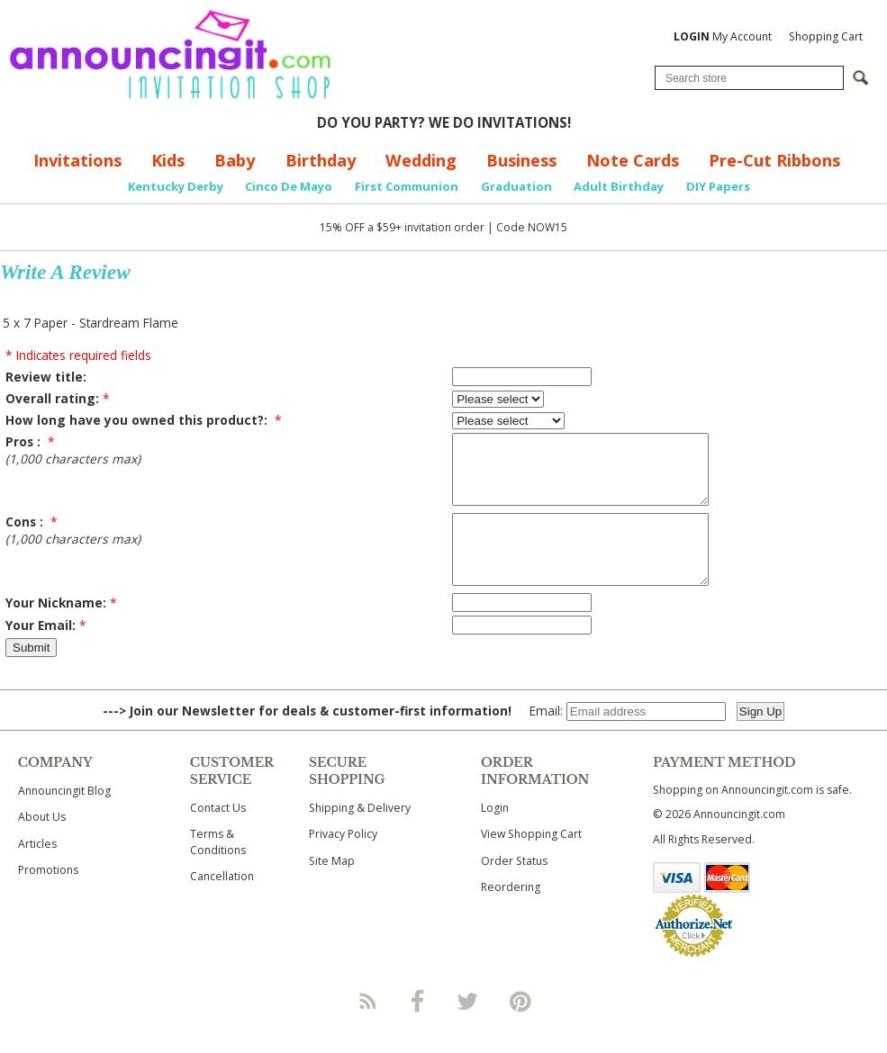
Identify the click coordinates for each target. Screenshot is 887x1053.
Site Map (332, 888)
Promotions (48, 896)
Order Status (514, 888)
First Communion (406, 186)
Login (495, 834)
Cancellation (222, 903)
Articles (37, 870)
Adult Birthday (619, 186)
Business (521, 160)
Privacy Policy (343, 860)
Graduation (516, 186)
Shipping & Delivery (360, 834)
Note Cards (632, 160)
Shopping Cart (826, 36)
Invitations (77, 160)
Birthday (320, 160)
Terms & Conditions (218, 868)
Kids (168, 160)
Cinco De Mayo (288, 186)
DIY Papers (718, 186)
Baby (234, 160)
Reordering (510, 914)
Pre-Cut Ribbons (774, 160)
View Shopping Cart (531, 860)
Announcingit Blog (64, 817)
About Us (42, 843)
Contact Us (218, 834)
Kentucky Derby (175, 186)
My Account (723, 36)
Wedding (421, 160)
